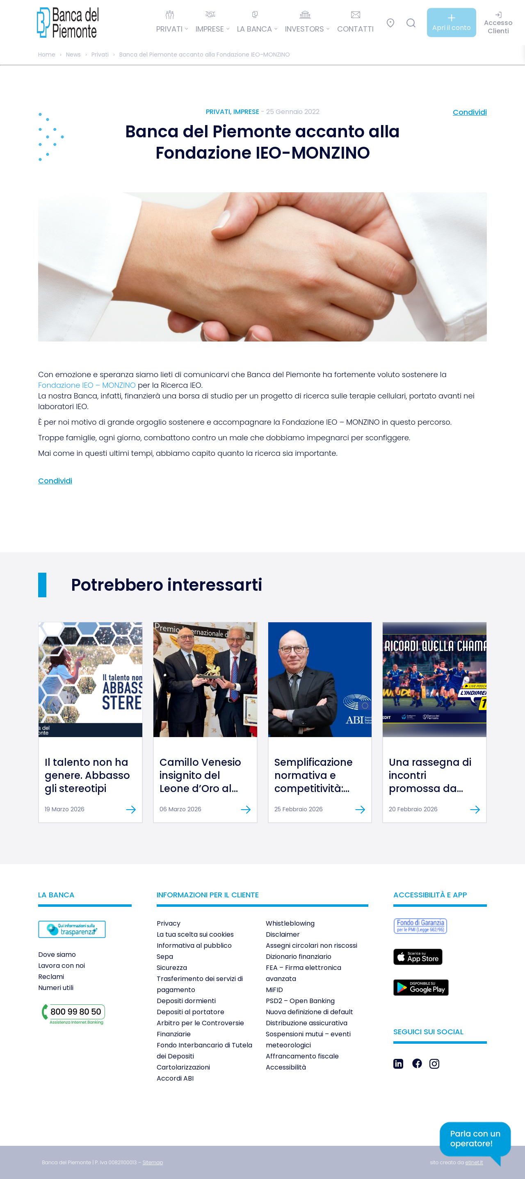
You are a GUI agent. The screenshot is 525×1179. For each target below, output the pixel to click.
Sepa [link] (165, 956)
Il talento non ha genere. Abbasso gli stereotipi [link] (87, 775)
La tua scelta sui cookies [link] (195, 934)
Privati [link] (100, 54)
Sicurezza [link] (172, 967)
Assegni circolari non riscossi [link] (311, 945)
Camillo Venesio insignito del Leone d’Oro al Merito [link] (200, 782)
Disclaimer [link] (283, 934)
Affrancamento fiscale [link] (302, 1056)
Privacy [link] (168, 923)
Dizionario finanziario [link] (298, 956)
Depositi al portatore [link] (190, 1012)
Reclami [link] (51, 976)
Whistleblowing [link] (290, 923)
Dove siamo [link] (57, 954)
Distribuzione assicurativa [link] (306, 1023)
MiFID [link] (274, 990)
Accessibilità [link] (286, 1067)
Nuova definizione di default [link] (309, 1012)
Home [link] (46, 54)
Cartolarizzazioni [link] (183, 1067)
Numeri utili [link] (55, 987)
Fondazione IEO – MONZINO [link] (87, 385)
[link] (61, 22)
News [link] (73, 54)
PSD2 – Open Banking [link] (300, 1001)
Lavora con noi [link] (61, 965)
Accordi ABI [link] (175, 1078)
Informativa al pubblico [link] (194, 945)
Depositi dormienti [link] (186, 1001)
